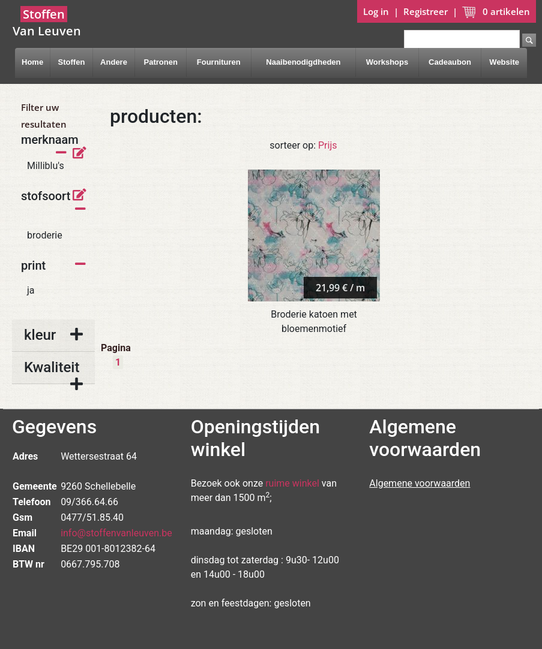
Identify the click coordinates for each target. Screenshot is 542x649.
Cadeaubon (450, 62)
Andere (113, 62)
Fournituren (219, 62)
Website (504, 62)
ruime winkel (292, 483)
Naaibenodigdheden (303, 62)
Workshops (387, 62)
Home (32, 62)
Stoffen (71, 62)
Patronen (160, 62)
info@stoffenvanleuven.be (116, 533)
